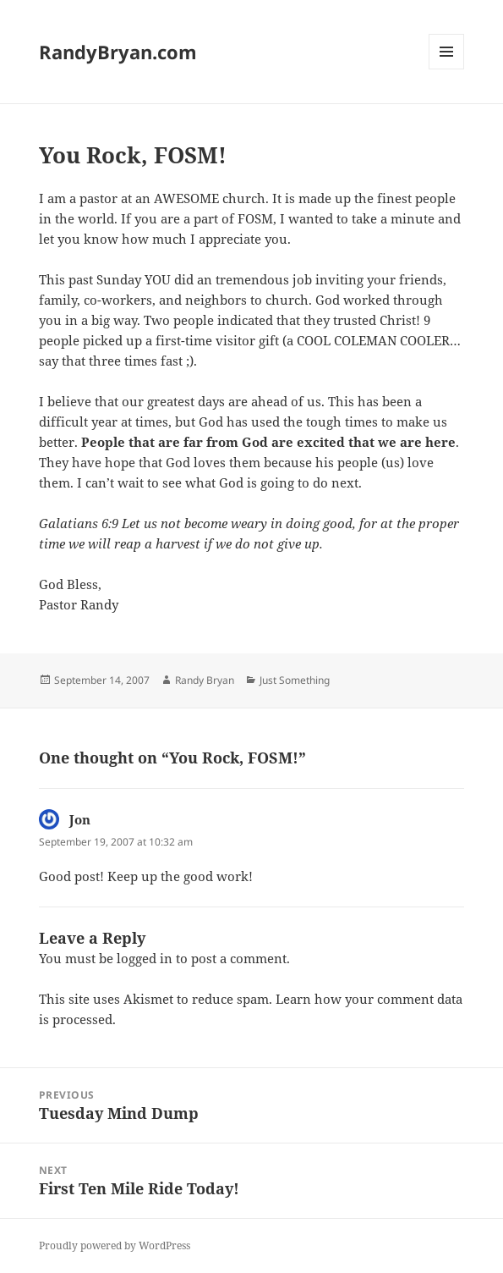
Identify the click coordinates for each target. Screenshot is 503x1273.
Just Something (295, 680)
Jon (79, 819)
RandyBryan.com (118, 51)
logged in (144, 958)
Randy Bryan (204, 680)
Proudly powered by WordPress (114, 1245)
